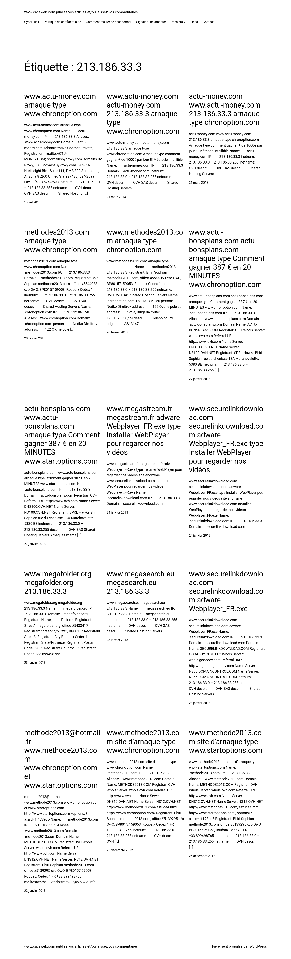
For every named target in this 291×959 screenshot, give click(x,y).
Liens (194, 22)
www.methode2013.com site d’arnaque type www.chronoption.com (143, 741)
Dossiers (177, 22)
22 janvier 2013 (35, 891)
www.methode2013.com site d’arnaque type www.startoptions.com (226, 741)
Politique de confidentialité (62, 22)
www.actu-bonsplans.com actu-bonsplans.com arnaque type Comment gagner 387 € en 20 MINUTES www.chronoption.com (227, 258)
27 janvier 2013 (199, 379)
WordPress (258, 946)
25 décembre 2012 (119, 850)
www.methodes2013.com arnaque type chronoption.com (144, 241)
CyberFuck (31, 22)
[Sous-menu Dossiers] (185, 22)
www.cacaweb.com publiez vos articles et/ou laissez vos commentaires (81, 12)
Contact (208, 22)
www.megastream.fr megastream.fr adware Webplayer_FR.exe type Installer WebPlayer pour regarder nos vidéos (143, 431)
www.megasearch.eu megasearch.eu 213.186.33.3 (140, 583)
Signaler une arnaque (151, 22)
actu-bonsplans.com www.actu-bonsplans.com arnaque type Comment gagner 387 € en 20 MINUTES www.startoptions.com (62, 435)
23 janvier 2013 (35, 663)
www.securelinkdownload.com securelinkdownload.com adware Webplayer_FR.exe (226, 591)
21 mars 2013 (116, 197)
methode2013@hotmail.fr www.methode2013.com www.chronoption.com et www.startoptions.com (62, 759)
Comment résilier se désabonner (108, 22)
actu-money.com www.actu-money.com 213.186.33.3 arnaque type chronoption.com (225, 109)
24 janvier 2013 (117, 512)
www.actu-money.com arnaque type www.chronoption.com (60, 105)
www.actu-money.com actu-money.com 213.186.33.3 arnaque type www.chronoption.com (143, 114)
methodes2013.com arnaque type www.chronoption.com (60, 241)
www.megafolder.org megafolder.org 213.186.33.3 (57, 583)
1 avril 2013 (32, 202)
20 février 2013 (34, 338)
